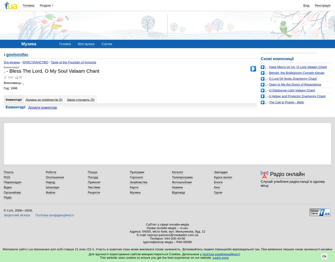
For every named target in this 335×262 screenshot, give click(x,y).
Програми (137, 172)
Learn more (221, 257)
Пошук (92, 172)
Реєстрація (322, 5)
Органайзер (12, 192)
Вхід (306, 5)
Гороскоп (136, 177)
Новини (177, 187)
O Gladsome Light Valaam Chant (292, 90)
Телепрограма (182, 177)
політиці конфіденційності (221, 254)
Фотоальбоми (182, 182)
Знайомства (138, 182)
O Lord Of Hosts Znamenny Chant (293, 78)
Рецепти (94, 192)
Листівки (94, 187)
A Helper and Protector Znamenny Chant (297, 96)
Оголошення (55, 177)
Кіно (217, 187)
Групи (218, 192)
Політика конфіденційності (55, 215)
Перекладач (12, 182)
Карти (134, 187)
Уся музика (12, 62)
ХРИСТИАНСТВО (35, 62)
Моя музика (86, 44)
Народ (50, 182)
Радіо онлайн (287, 174)
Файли (50, 192)
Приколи (94, 182)
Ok (324, 256)
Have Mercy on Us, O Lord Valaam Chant (298, 67)
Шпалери (52, 187)
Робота (51, 172)
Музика (135, 192)
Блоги (218, 182)
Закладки (221, 172)
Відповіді (178, 192)
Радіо (8, 197)
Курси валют (223, 177)
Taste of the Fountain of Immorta (73, 62)
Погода (93, 177)
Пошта (8, 172)
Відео (8, 187)
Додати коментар (42, 107)
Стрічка (106, 44)
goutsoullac (17, 55)
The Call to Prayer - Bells (286, 102)
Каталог (177, 172)
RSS (7, 177)
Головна (28, 5)
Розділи (45, 5)
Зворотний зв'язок (17, 215)
